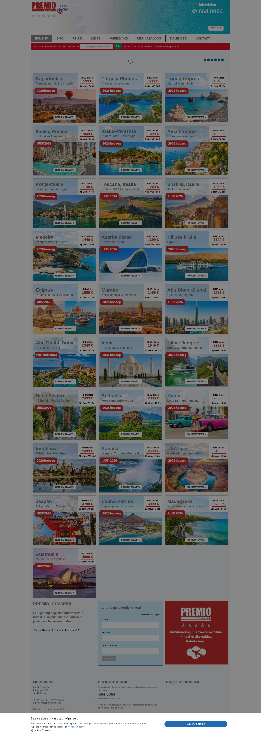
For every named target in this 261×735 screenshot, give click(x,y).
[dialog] (130, 724)
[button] (95, 730)
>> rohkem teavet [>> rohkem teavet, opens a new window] (76, 726)
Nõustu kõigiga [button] (196, 724)
